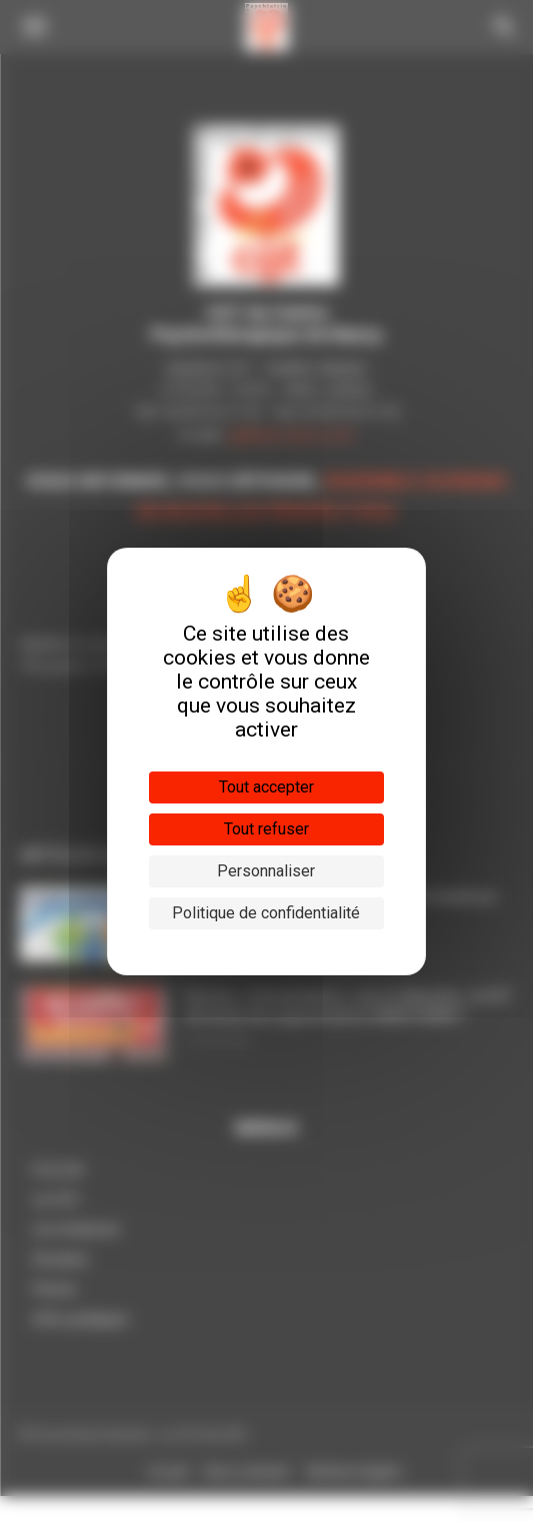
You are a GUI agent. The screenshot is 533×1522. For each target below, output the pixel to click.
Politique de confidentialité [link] (266, 912)
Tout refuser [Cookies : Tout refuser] (266, 828)
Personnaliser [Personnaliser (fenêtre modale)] (266, 870)
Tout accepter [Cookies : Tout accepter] (266, 786)
